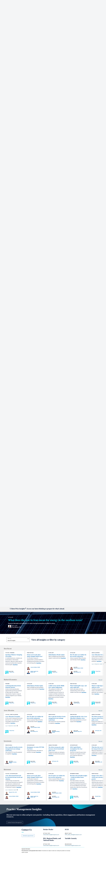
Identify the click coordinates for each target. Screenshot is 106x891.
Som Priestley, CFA (77, 672)
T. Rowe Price (11, 672)
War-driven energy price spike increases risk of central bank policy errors (56, 749)
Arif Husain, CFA (98, 730)
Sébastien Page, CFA (78, 731)
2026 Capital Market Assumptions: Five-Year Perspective (76, 749)
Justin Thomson (77, 702)
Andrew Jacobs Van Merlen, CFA (34, 672)
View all (100, 680)
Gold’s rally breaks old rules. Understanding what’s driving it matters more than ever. (77, 690)
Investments (7, 741)
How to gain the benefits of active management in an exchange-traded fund (57, 718)
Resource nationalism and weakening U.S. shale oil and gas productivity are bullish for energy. (31, 623)
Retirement (7, 770)
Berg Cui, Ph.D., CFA (13, 792)
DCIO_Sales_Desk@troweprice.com (73, 834)
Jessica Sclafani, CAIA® (35, 667)
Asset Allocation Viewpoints (12, 716)
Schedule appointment (28, 835)
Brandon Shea (98, 796)
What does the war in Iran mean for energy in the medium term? (45, 620)
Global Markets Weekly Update (57, 655)
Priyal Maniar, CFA (16, 627)
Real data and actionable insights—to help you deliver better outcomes (78, 777)
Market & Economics (10, 680)
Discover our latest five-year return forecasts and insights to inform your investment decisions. (78, 754)
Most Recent (8, 649)
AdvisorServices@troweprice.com (51, 834)
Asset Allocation (9, 710)
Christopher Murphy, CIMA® (56, 732)
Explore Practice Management (15, 822)
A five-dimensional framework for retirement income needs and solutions (13, 777)
